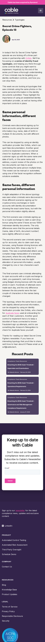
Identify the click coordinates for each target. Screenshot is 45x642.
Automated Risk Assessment (14, 545)
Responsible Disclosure (12, 616)
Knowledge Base (9, 589)
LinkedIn (8, 526)
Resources (7, 20)
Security (5, 621)
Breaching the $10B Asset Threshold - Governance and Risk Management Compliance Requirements (20, 404)
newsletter (20, 510)
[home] (11, 10)
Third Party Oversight (11, 549)
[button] (40, 10)
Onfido (29, 58)
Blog (4, 585)
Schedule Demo (9, 554)
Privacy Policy (8, 611)
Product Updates (9, 594)
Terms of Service (9, 607)
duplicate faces (12, 313)
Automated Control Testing (14, 540)
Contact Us (7, 566)
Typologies (20, 20)
